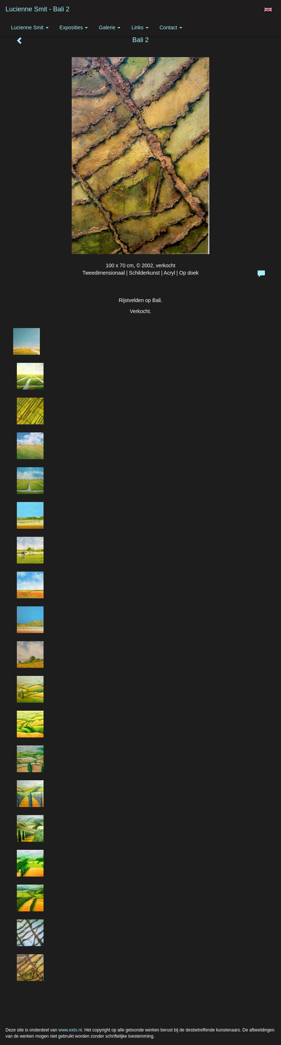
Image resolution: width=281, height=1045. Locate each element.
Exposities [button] (74, 27)
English (268, 9)
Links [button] (140, 27)
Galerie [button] (109, 27)
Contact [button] (171, 27)
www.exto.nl (70, 1030)
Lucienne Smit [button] (30, 27)
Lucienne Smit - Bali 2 (37, 9)
